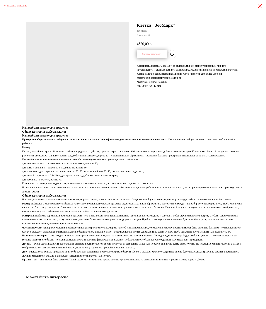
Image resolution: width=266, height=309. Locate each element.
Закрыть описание (17, 5)
